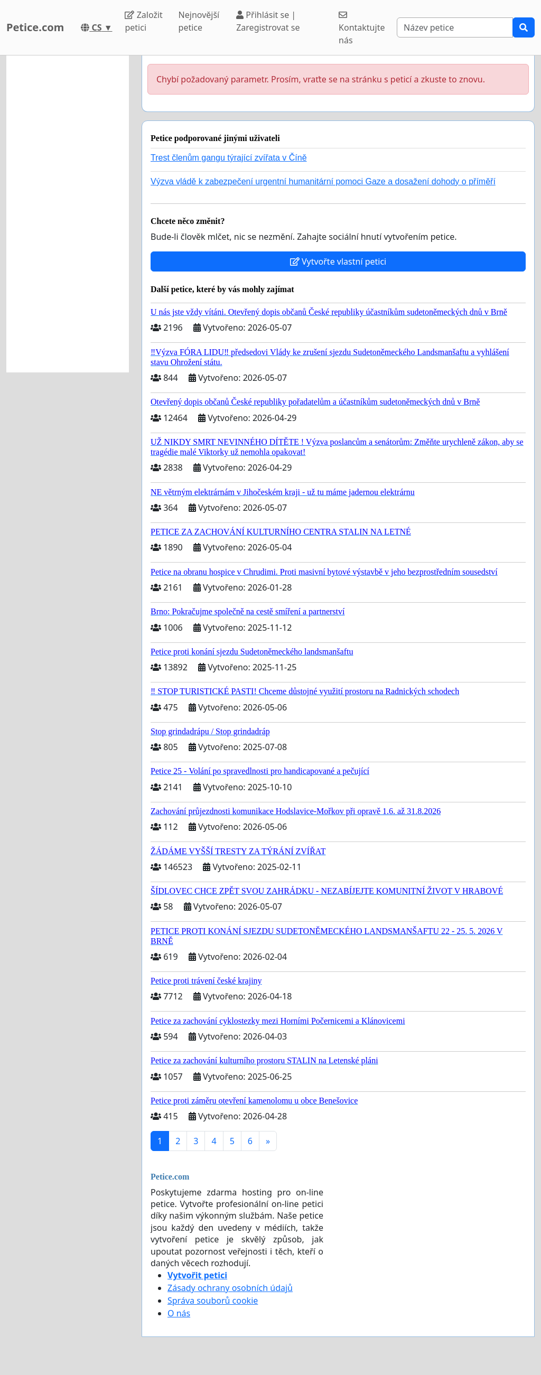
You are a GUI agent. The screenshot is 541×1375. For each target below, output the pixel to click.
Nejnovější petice (199, 21)
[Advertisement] (67, 213)
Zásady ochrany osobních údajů (230, 1288)
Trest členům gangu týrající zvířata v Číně (229, 157)
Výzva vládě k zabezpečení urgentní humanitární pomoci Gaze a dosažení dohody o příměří (323, 181)
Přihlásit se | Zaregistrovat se (268, 21)
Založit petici (143, 21)
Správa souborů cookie (212, 1300)
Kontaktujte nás (362, 28)
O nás (178, 1313)
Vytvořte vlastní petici (338, 261)
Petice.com (35, 27)
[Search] (455, 27)
